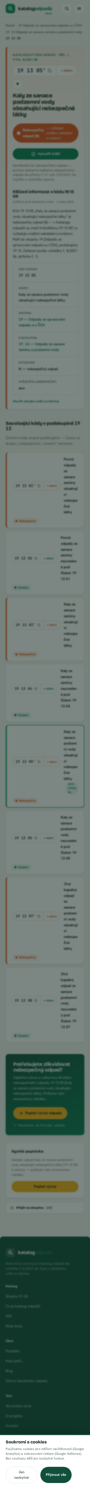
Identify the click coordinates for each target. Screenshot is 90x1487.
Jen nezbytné (21, 1475)
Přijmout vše (56, 1474)
